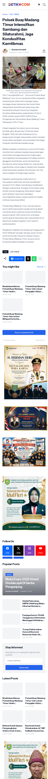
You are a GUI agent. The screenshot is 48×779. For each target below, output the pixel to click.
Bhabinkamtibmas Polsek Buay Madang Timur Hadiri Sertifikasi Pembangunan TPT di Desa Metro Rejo (12, 289)
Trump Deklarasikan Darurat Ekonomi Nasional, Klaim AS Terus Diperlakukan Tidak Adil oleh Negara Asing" (33, 632)
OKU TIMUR (14, 14)
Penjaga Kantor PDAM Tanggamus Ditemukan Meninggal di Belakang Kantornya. (33, 618)
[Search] (44, 4)
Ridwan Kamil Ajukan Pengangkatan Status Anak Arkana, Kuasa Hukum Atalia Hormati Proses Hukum (12, 728)
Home (5, 14)
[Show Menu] (4, 4)
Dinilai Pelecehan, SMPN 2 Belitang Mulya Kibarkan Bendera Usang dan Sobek (33, 603)
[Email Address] (24, 660)
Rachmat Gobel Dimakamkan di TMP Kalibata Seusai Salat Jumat (35, 728)
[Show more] (40, 258)
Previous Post (9, 340)
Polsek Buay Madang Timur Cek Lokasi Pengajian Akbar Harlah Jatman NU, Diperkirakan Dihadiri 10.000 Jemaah (35, 289)
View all (40, 267)
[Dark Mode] (39, 4)
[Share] (43, 51)
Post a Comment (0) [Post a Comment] (24, 332)
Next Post (40, 340)
